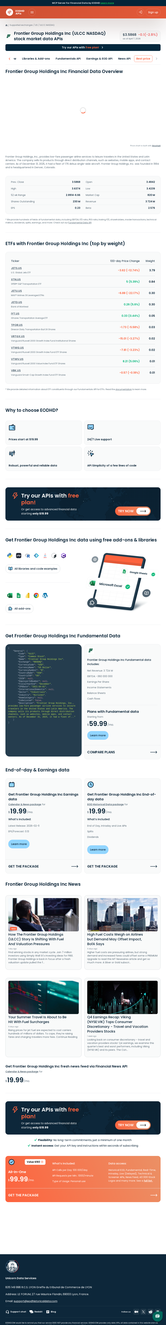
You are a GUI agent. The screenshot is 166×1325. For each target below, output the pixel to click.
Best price (143, 59)
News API (124, 59)
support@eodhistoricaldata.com (35, 1301)
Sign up (153, 12)
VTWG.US (17, 345)
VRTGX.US (18, 334)
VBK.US (16, 368)
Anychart (156, 145)
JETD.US (16, 299)
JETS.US (16, 265)
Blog (51, 1312)
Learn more (107, 3)
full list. (148, 1180)
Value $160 (35, 1162)
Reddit (36, 1312)
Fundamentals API (68, 59)
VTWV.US (17, 356)
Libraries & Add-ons (36, 59)
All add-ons (19, 607)
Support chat (15, 1312)
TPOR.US (17, 322)
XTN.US (16, 277)
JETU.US (16, 288)
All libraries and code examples (32, 567)
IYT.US (15, 311)
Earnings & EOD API (99, 59)
